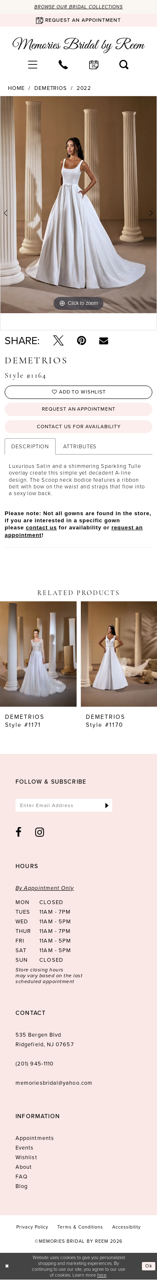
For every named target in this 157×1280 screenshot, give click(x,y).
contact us (41, 528)
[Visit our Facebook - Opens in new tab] (18, 833)
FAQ (21, 1177)
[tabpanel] (78, 204)
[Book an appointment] (78, 20)
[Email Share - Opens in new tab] (103, 340)
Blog (21, 1187)
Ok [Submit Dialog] (148, 1266)
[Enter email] (64, 805)
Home (16, 88)
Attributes (80, 446)
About (23, 1167)
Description (30, 446)
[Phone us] (63, 64)
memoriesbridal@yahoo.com (54, 1083)
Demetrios (50, 88)
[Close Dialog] (7, 1267)
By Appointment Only (44, 888)
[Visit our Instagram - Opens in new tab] (39, 833)
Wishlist (26, 1158)
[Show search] (124, 64)
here (101, 1275)
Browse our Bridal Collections (78, 6)
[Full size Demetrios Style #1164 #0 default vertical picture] (78, 204)
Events (24, 1148)
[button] (33, 64)
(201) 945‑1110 (34, 1064)
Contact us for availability (78, 427)
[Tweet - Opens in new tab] (58, 340)
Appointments (34, 1138)
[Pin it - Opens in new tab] (81, 340)
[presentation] (38, 654)
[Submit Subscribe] (107, 805)
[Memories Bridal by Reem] (79, 45)
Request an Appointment (78, 410)
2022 (84, 88)
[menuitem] (33, 64)
